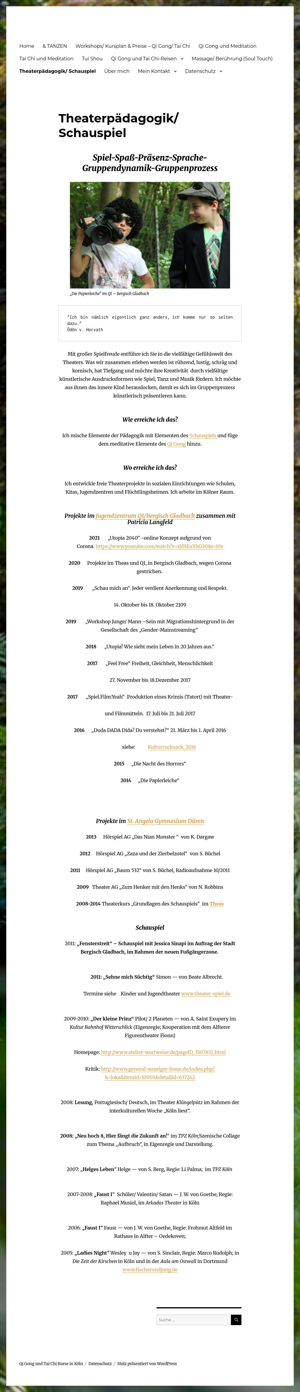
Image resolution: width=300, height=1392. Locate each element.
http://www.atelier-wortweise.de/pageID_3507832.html (163, 1052)
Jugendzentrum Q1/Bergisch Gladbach (145, 515)
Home (26, 46)
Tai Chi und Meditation (46, 59)
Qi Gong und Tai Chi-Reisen (144, 59)
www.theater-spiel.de (205, 994)
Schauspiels (203, 435)
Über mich (117, 71)
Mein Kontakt (154, 71)
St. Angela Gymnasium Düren (165, 821)
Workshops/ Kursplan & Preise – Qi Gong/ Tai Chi (133, 46)
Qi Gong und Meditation (227, 46)
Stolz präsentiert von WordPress (147, 1363)
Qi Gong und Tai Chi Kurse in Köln (51, 1363)
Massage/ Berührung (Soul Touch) (232, 59)
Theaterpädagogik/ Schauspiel (57, 71)
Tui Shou (92, 59)
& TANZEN (54, 46)
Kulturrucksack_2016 (172, 747)
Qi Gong (176, 444)
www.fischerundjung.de (150, 1270)
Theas (216, 904)
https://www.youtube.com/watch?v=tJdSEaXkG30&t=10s (159, 546)
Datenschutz (200, 71)
